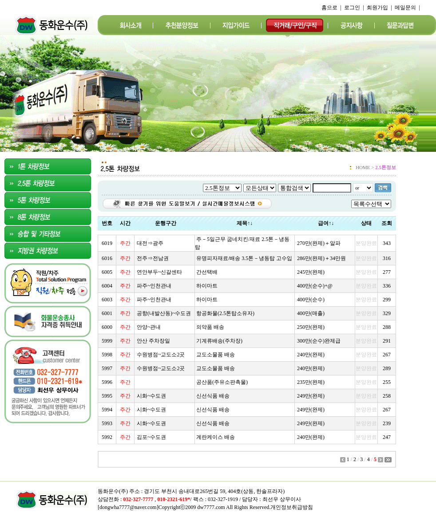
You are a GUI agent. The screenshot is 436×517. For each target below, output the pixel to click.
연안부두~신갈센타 (159, 272)
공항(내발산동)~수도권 (164, 313)
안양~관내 (149, 327)
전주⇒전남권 (153, 258)
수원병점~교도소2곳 (161, 354)
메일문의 (405, 7)
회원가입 (377, 7)
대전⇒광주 (150, 243)
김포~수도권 (151, 437)
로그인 (352, 7)
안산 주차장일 (153, 341)
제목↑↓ (245, 223)
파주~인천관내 (154, 286)
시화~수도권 (151, 396)
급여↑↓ (326, 223)
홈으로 (329, 7)
